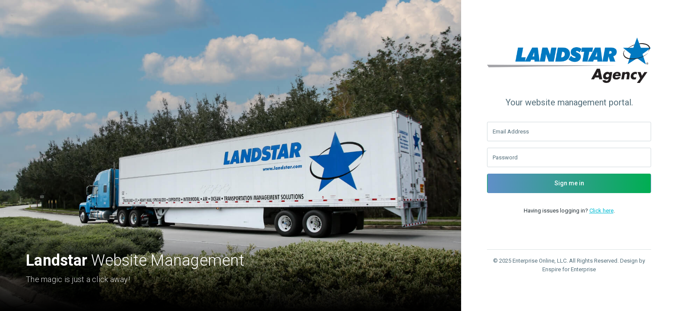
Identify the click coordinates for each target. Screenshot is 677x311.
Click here (601, 210)
